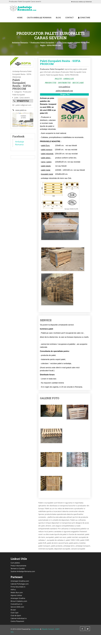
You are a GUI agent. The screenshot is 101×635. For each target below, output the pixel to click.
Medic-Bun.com (17, 592)
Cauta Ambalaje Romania (39, 17)
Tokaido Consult (48, 629)
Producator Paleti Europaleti (42, 42)
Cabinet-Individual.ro (19, 618)
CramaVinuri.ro (16, 604)
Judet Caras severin (65, 42)
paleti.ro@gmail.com (64, 91)
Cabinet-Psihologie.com (20, 584)
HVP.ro (13, 589)
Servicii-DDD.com (17, 607)
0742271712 (23, 100)
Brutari (13, 610)
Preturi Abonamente (18, 565)
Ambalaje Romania (20, 42)
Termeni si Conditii (18, 568)
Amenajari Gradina (18, 598)
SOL (12, 632)
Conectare (84, 17)
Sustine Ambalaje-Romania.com (23, 571)
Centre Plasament (17, 621)
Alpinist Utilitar (16, 595)
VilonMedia (35, 629)
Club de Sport (16, 615)
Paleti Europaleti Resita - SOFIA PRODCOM (60, 62)
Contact (69, 17)
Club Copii (14, 612)
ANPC (57, 629)
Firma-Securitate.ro (18, 587)
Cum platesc (15, 563)
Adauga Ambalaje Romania (81, 2)
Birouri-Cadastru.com (19, 601)
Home (20, 17)
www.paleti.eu (19, 110)
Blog (58, 17)
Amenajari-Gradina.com (20, 581)
